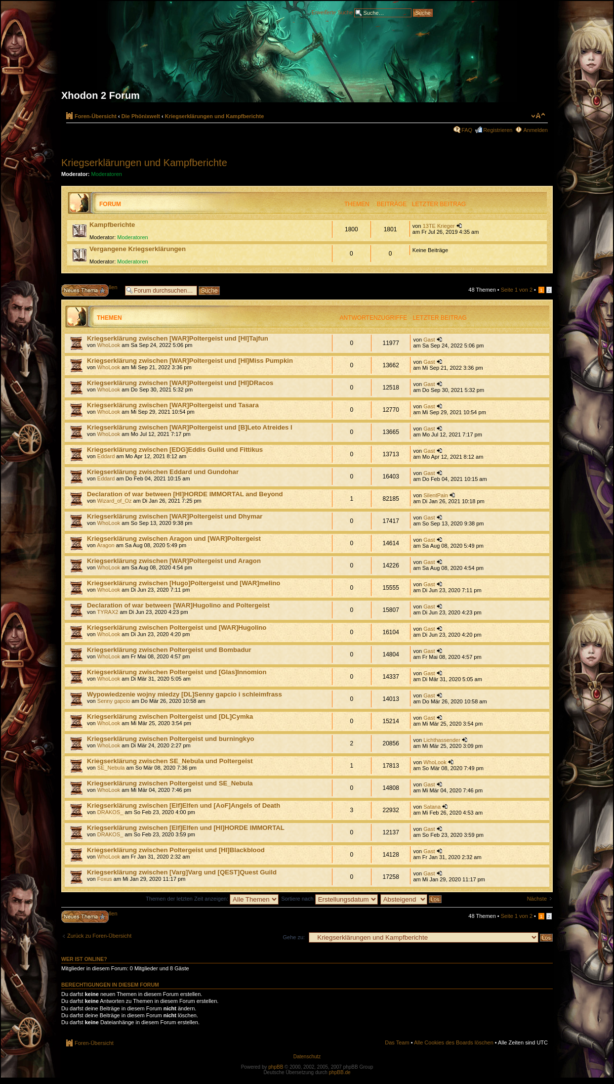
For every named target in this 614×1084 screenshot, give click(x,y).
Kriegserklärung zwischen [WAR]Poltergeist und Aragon (174, 560)
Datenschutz (307, 1056)
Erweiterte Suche (332, 12)
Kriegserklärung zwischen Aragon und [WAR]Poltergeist (174, 538)
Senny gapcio (113, 701)
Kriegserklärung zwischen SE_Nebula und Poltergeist (170, 761)
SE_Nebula (111, 768)
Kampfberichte (112, 224)
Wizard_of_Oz (114, 501)
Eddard (106, 456)
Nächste (537, 899)
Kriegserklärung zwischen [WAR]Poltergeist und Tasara (173, 405)
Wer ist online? (84, 959)
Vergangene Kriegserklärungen (137, 249)
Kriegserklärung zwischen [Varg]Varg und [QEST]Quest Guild (182, 872)
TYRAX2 (108, 612)
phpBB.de (340, 1072)
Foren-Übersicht (96, 116)
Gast (429, 340)
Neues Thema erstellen (90, 290)
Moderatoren (106, 174)
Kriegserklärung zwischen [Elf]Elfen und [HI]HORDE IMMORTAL (186, 827)
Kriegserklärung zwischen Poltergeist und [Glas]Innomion (176, 672)
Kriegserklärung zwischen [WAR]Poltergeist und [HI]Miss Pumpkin (190, 360)
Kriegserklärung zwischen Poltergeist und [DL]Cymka (170, 716)
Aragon (105, 545)
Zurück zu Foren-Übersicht (99, 936)
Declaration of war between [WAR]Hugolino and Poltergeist (178, 605)
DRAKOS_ (110, 812)
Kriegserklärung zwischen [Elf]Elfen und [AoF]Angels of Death (183, 805)
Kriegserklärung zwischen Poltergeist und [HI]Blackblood (176, 850)
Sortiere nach (329, 899)
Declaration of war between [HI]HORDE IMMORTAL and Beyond (185, 494)
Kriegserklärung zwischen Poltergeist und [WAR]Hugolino (176, 627)
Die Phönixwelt (141, 116)
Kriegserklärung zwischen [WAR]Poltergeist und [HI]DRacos (180, 383)
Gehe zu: (294, 937)
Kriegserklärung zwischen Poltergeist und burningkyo (170, 738)
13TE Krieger (439, 226)
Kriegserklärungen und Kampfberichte (214, 116)
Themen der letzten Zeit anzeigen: (212, 899)
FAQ (466, 130)
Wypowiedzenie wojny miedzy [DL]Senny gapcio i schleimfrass (184, 694)
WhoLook (108, 345)
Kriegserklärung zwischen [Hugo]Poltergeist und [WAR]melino (183, 583)
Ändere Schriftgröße (538, 115)
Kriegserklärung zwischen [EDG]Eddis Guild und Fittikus (175, 449)
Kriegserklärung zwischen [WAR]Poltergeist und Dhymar (174, 516)
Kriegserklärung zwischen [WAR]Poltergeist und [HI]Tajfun (177, 338)
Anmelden (535, 130)
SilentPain (435, 495)
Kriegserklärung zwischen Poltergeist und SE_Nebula (170, 783)
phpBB (275, 1067)
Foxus (104, 879)
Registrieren (497, 130)
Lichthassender (441, 740)
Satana (432, 807)
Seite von (516, 290)
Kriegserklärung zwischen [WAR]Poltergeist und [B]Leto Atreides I (189, 427)
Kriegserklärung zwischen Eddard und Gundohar (163, 472)
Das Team (397, 1042)
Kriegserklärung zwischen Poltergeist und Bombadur (169, 649)
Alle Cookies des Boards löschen (453, 1042)
